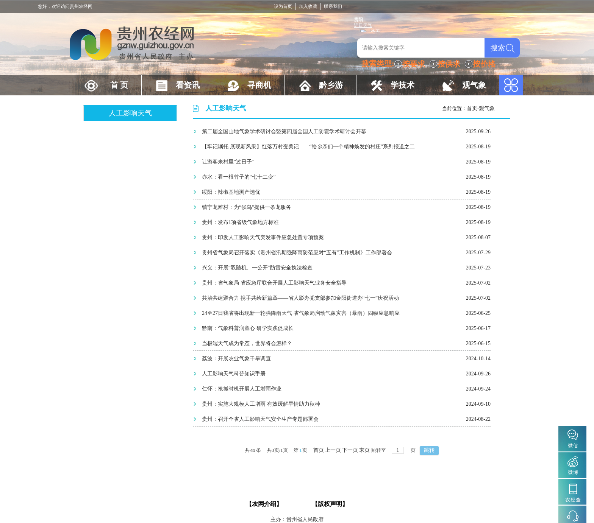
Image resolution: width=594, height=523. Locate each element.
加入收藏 (308, 6)
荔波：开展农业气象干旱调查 (236, 358)
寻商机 (259, 85)
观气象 (474, 85)
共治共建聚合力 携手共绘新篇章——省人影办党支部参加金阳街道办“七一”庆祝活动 (300, 298)
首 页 (119, 85)
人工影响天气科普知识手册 (234, 374)
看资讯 (188, 85)
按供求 (449, 64)
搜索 (498, 48)
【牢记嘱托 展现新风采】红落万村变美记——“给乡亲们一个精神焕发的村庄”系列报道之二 (308, 146)
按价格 (484, 64)
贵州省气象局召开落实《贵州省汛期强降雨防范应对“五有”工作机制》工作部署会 (297, 252)
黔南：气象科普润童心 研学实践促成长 (248, 328)
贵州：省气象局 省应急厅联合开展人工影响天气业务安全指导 (274, 283)
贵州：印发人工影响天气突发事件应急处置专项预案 (263, 237)
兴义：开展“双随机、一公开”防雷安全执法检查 (257, 268)
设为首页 (283, 6)
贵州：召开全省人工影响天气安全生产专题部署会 (260, 419)
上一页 (333, 450)
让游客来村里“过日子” (228, 162)
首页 (472, 108)
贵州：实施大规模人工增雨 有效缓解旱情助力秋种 (261, 404)
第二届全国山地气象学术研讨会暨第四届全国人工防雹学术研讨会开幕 (284, 131)
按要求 (413, 64)
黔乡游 (331, 85)
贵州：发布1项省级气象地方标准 (240, 222)
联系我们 (333, 6)
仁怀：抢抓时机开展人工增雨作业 (241, 389)
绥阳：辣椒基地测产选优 (231, 192)
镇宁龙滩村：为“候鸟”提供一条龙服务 (246, 207)
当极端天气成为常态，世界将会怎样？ (247, 343)
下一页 (350, 450)
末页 (364, 450)
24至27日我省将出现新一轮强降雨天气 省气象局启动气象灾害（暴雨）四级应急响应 (301, 313)
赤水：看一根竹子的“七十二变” (238, 177)
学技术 (402, 85)
